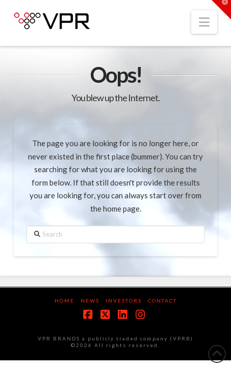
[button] (204, 22)
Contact (162, 300)
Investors (124, 300)
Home (64, 300)
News (90, 300)
